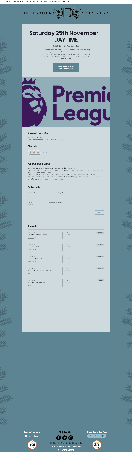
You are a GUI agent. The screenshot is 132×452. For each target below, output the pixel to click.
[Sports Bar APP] (96, 436)
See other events (66, 69)
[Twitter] (64, 437)
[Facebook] (58, 437)
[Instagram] (70, 437)
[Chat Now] (32, 436)
